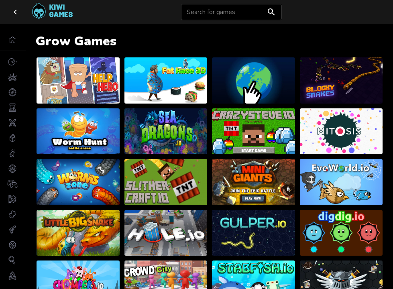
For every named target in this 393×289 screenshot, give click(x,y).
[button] (13, 39)
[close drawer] (15, 12)
